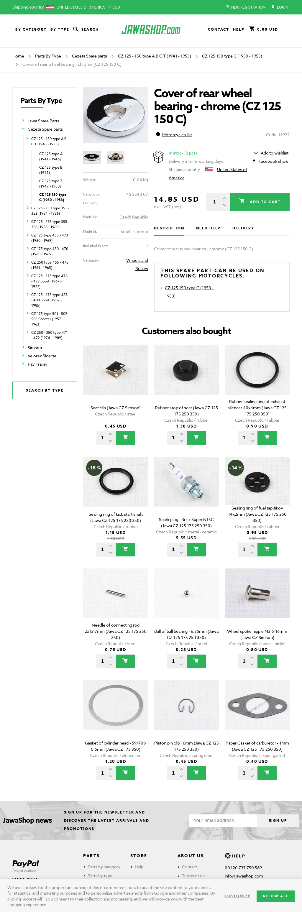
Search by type (45, 390)
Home (18, 56)
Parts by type (100, 875)
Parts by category (104, 867)
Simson (35, 347)
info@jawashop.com (244, 876)
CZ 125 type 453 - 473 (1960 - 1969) (49, 238)
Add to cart (264, 201)
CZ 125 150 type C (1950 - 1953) (232, 56)
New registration (245, 7)
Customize (237, 895)
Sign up (278, 820)
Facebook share (273, 161)
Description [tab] (169, 228)
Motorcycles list (174, 134)
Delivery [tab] (243, 228)
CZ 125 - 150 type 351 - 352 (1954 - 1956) (50, 211)
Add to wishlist (274, 153)
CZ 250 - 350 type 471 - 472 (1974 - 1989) (49, 335)
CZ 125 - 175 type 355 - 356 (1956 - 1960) (50, 224)
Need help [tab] (208, 228)
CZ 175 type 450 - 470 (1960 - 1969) (49, 251)
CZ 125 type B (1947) (51, 170)
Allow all (275, 895)
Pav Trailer (37, 364)
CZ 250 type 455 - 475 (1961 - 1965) (49, 265)
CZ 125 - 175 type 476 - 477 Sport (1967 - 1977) (49, 281)
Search (85, 29)
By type (59, 29)
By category (31, 29)
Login (279, 7)
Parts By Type (48, 56)
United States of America (81, 7)
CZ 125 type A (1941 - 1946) (51, 156)
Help (238, 29)
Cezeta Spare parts (89, 56)
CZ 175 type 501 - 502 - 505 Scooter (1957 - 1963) (50, 319)
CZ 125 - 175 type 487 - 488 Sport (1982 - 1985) (49, 300)
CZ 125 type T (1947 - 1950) (50, 183)
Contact (218, 29)
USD (116, 7)
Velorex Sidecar (42, 356)
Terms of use (194, 875)
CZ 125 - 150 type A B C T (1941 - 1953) (154, 56)
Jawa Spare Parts (43, 121)
